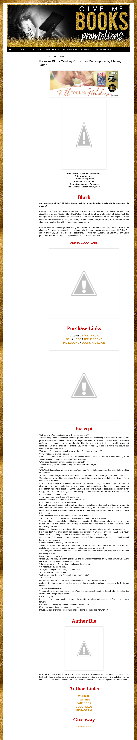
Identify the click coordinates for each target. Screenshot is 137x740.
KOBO (77, 339)
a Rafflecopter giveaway (84, 726)
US (81, 335)
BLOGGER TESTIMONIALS (77, 49)
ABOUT (24, 49)
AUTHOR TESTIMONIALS (45, 49)
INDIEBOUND (71, 342)
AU (99, 335)
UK (87, 335)
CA (93, 335)
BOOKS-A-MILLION (93, 342)
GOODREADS (84, 706)
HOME (12, 49)
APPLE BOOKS (92, 339)
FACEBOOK (84, 703)
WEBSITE (84, 695)
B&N (68, 339)
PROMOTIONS (103, 49)
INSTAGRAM (84, 710)
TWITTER (84, 699)
